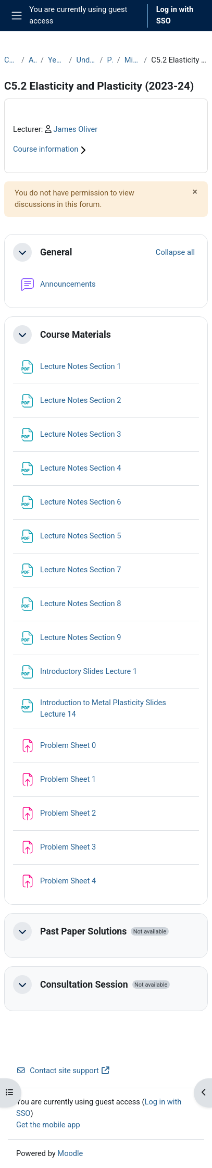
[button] (22, 252)
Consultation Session (84, 984)
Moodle (70, 1153)
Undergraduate (85, 60)
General (56, 252)
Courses (10, 60)
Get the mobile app (48, 1124)
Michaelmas (132, 60)
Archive (32, 60)
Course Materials (75, 334)
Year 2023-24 (56, 60)
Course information (51, 149)
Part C (110, 60)
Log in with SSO (175, 15)
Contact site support (63, 1070)
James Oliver (75, 129)
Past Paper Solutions (83, 931)
